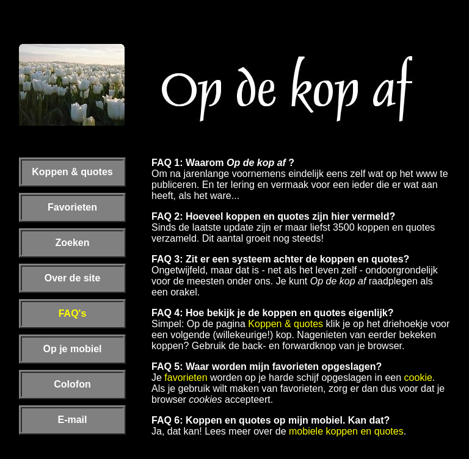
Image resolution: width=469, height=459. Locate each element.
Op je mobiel (72, 349)
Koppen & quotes (72, 172)
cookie (418, 377)
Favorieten (72, 207)
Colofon (72, 384)
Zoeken (72, 242)
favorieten (185, 377)
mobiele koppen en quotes (346, 431)
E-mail (72, 419)
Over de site (73, 278)
